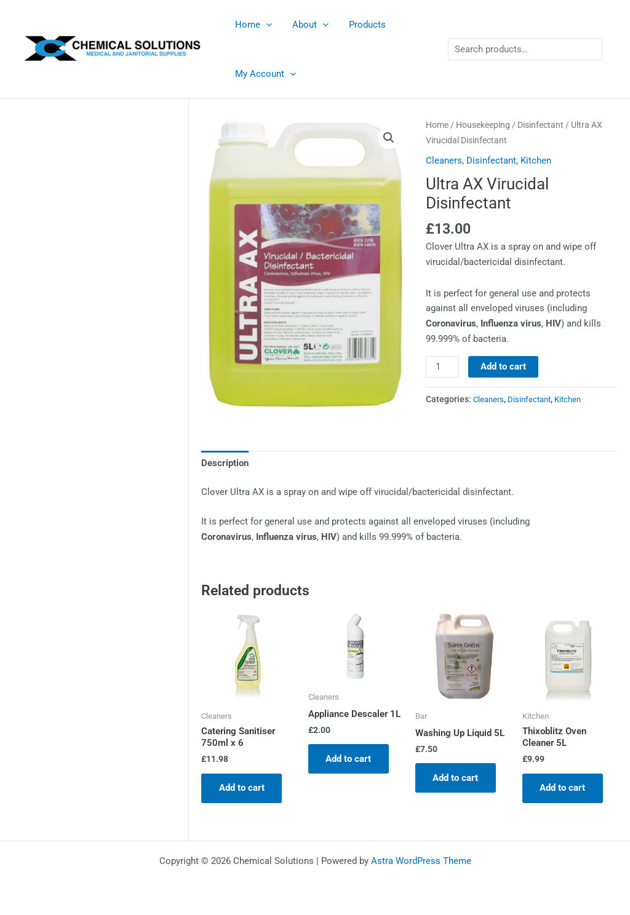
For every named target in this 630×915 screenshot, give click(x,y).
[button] (389, 138)
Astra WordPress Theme (421, 860)
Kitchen (535, 160)
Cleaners (444, 160)
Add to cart (504, 366)
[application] (265, 24)
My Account (264, 73)
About (307, 24)
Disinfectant (540, 125)
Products (362, 24)
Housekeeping (483, 125)
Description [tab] (225, 462)
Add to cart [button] (242, 788)
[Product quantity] (442, 367)
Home (252, 24)
